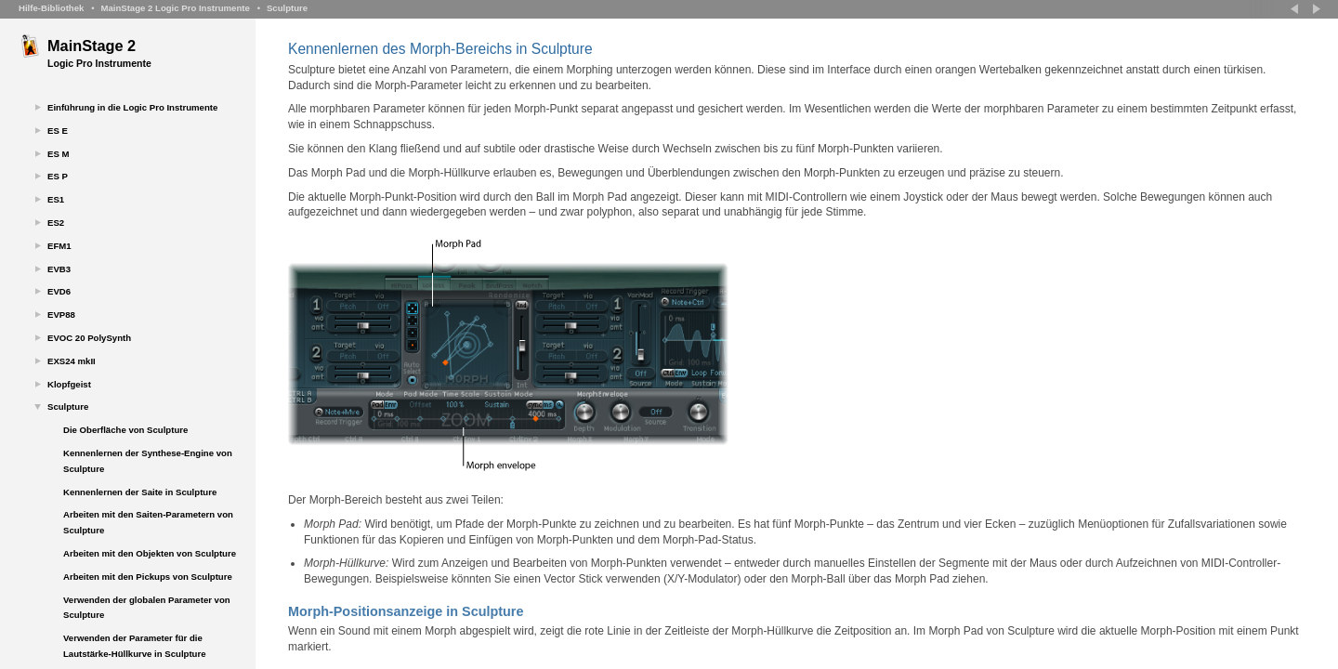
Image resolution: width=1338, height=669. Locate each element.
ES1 (55, 199)
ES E (57, 130)
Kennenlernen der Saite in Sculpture (139, 492)
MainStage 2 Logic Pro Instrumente (174, 8)
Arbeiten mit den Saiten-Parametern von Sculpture (148, 522)
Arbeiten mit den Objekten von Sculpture (149, 553)
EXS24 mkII (71, 361)
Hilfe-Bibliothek (51, 8)
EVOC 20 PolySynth (89, 338)
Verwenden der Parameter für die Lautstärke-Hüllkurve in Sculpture (134, 646)
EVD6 (59, 291)
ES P (57, 176)
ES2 (55, 222)
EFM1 (59, 246)
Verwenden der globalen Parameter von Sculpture (146, 608)
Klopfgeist (69, 384)
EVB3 (59, 269)
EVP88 (61, 314)
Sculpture (287, 8)
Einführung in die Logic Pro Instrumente (132, 107)
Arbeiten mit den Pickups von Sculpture (147, 576)
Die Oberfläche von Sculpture (125, 430)
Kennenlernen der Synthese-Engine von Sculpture (147, 461)
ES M (58, 154)
